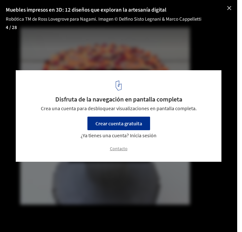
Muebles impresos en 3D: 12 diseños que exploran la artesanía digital (86, 10)
